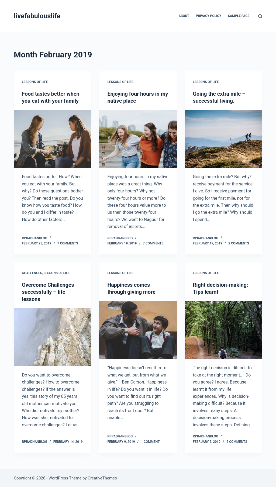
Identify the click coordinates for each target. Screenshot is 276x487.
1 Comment (150, 441)
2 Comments (238, 243)
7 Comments (67, 243)
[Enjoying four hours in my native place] (138, 139)
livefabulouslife (37, 16)
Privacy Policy (208, 16)
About (184, 16)
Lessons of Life (35, 82)
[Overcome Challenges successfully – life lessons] (52, 336)
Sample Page (239, 16)
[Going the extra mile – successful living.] (223, 139)
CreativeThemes (102, 477)
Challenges (32, 273)
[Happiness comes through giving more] (138, 329)
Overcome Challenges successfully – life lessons (48, 291)
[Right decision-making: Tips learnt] (223, 329)
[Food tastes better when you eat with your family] (52, 139)
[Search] (260, 16)
